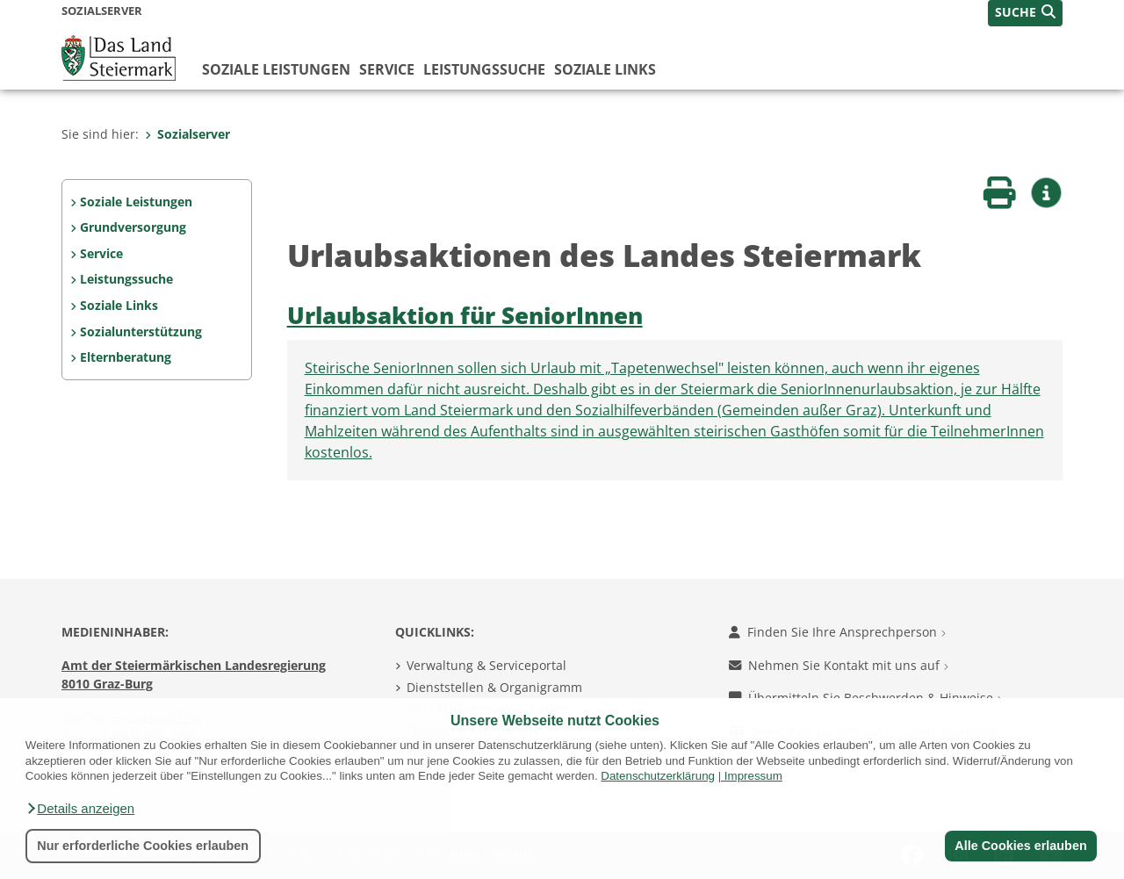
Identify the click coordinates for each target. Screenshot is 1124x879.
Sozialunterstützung (141, 331)
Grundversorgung (133, 227)
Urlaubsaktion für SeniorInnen (465, 315)
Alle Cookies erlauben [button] (1020, 846)
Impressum (753, 775)
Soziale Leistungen (276, 69)
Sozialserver (187, 134)
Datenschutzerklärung (658, 775)
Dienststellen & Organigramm (494, 687)
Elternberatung (125, 357)
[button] (79, 809)
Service (386, 69)
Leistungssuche (484, 69)
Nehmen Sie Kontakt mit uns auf (838, 665)
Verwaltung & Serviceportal (486, 665)
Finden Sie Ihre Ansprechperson (837, 631)
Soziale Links (605, 69)
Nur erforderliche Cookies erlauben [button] (143, 846)
